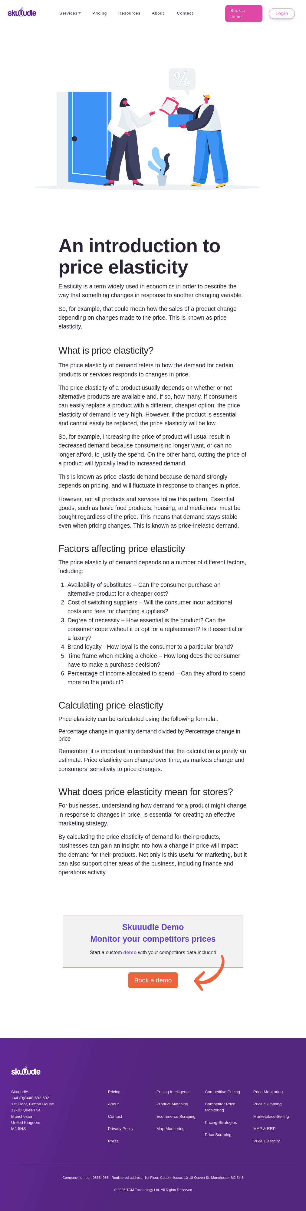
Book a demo (243, 13)
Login (282, 13)
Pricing (98, 13)
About (156, 13)
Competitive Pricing (222, 1092)
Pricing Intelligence (173, 1092)
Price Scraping (218, 1134)
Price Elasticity (266, 1141)
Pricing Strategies (221, 1122)
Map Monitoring (170, 1128)
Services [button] (67, 13)
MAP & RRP (264, 1128)
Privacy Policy (120, 1128)
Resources (128, 13)
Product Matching (172, 1104)
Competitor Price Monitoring (220, 1107)
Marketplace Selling (271, 1116)
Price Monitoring (268, 1092)
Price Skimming (267, 1104)
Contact (183, 13)
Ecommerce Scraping (176, 1116)
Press (113, 1141)
